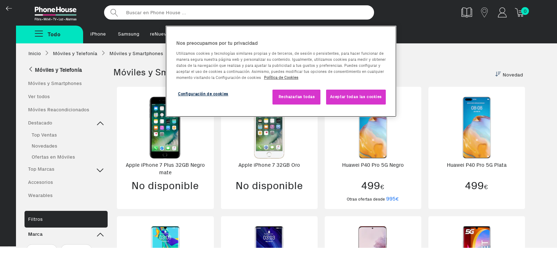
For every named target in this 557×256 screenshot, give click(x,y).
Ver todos (39, 97)
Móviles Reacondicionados (58, 110)
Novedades (44, 146)
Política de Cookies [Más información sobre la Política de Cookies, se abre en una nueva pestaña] (281, 77)
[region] (281, 71)
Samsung (128, 34)
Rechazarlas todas (296, 96)
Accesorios (40, 182)
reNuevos (161, 34)
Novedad (509, 74)
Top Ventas (44, 135)
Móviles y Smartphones (55, 83)
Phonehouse (62, 12)
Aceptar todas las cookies (356, 96)
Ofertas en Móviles (53, 157)
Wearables (40, 195)
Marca (66, 235)
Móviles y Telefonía (55, 70)
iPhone (98, 34)
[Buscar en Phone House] (239, 12)
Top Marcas (66, 170)
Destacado (66, 124)
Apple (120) (41, 249)
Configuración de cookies (203, 93)
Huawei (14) (76, 249)
